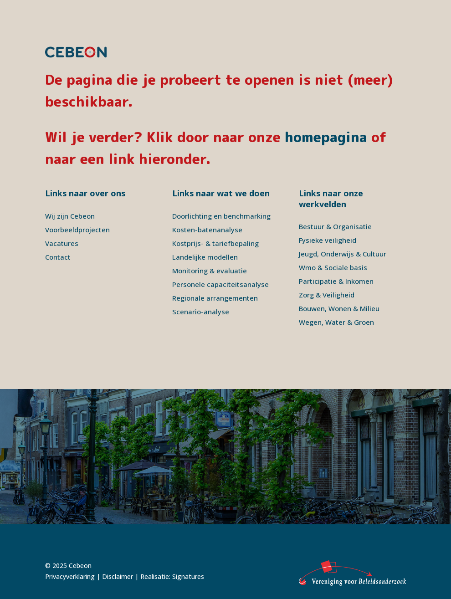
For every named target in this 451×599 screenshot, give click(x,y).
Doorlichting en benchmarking (221, 215)
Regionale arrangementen (215, 297)
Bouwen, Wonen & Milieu (339, 308)
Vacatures (61, 243)
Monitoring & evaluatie (209, 270)
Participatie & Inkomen (336, 281)
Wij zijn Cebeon (70, 215)
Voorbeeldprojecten (77, 229)
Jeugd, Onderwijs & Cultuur (342, 253)
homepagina (326, 137)
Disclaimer (117, 576)
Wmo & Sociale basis (333, 267)
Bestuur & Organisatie (335, 226)
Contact (58, 256)
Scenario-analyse (200, 311)
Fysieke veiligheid (327, 240)
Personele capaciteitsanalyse (220, 284)
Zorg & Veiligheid (326, 294)
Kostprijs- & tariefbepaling (215, 243)
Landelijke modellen (205, 256)
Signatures (188, 576)
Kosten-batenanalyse (207, 229)
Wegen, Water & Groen (336, 322)
